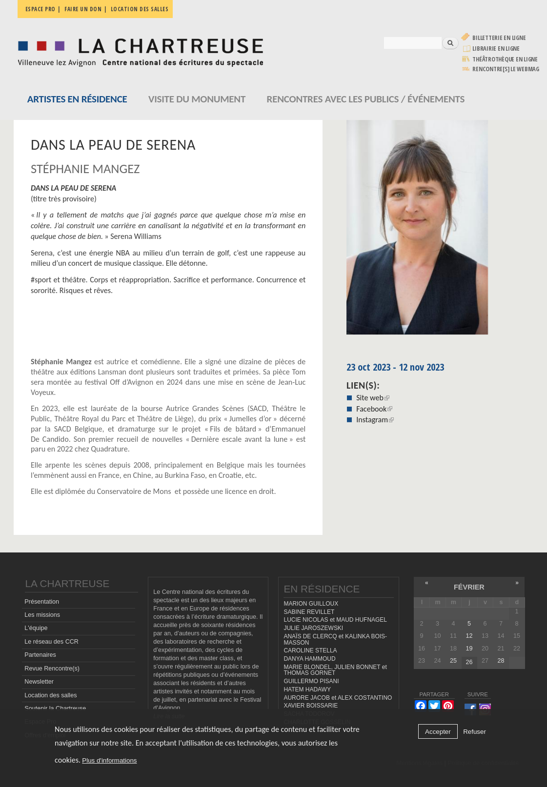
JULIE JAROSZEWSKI (313, 628)
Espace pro (40, 9)
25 (453, 660)
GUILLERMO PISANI (311, 681)
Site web (372, 397)
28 (500, 660)
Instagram (375, 419)
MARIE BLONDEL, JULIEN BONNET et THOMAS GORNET (335, 670)
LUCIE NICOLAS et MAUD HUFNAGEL (335, 619)
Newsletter (39, 681)
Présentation (41, 601)
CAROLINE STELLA (310, 650)
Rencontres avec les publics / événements (366, 99)
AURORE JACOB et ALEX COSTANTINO (338, 697)
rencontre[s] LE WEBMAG (505, 69)
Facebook (374, 408)
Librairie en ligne (496, 48)
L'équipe (35, 628)
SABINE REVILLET (309, 612)
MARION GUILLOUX (311, 603)
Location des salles (140, 9)
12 (469, 635)
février (469, 587)
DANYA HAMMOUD (309, 658)
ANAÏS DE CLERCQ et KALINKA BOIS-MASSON (335, 639)
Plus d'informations (109, 760)
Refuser (474, 731)
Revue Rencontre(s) (52, 668)
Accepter (438, 731)
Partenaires (40, 654)
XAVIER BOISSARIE (311, 705)
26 (469, 662)
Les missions (42, 614)
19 (469, 648)
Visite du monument (196, 99)
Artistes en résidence (77, 99)
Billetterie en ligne (499, 38)
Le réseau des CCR (51, 641)
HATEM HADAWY (307, 689)
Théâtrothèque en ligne (505, 59)
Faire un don (82, 9)
